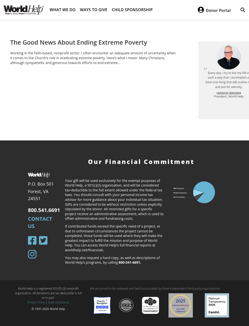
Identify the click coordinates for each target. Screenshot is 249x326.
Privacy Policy (36, 302)
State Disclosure (58, 302)
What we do (63, 9)
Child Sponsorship (132, 9)
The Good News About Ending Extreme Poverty (78, 42)
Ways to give (93, 9)
